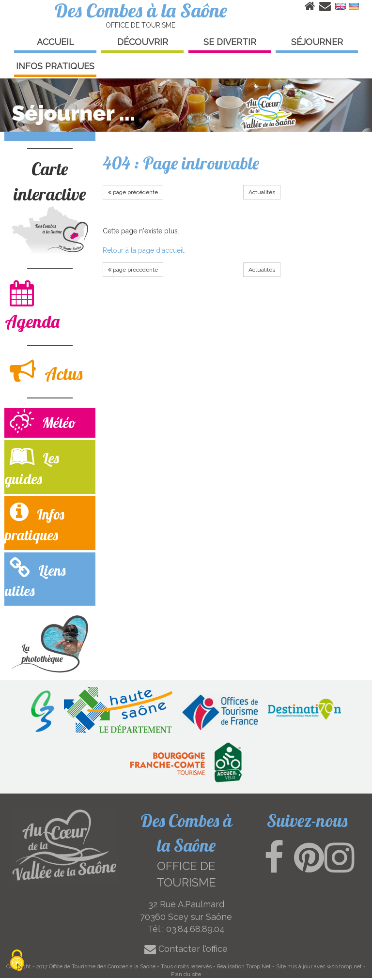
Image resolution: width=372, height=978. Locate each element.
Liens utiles (35, 578)
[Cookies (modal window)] (17, 961)
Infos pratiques (34, 522)
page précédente (133, 192)
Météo (43, 422)
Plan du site (186, 974)
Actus (46, 371)
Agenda (32, 306)
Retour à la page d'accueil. (144, 250)
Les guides (32, 466)
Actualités (261, 192)
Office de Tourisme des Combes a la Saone (102, 966)
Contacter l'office (186, 949)
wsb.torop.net (344, 966)
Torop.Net (258, 966)
